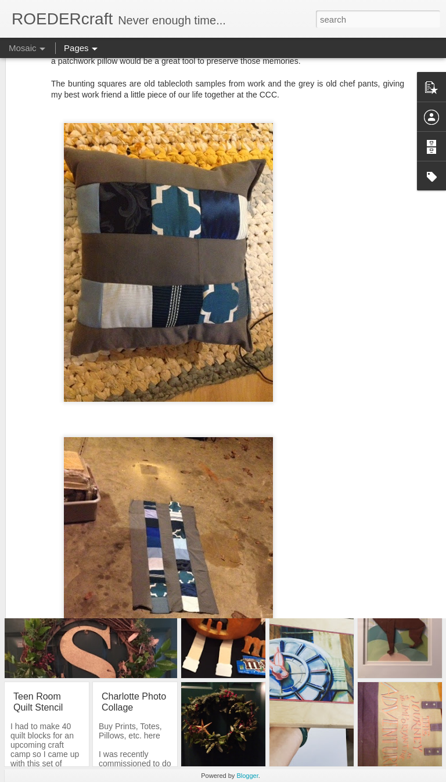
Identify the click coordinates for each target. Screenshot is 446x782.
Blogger (247, 775)
